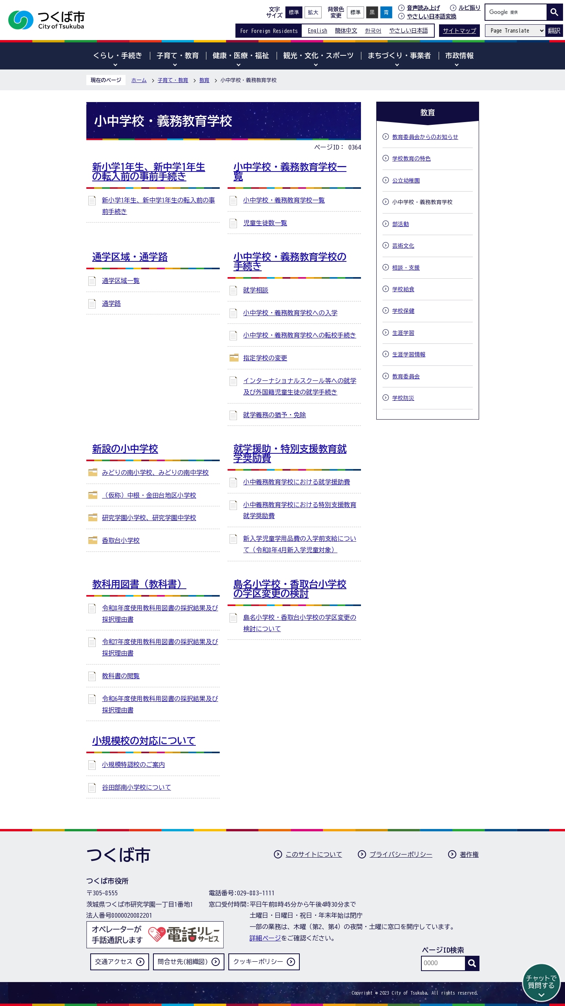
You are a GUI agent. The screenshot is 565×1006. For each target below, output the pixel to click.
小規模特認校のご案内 (133, 764)
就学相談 (255, 290)
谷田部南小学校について (136, 787)
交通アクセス (114, 962)
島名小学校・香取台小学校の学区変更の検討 (289, 588)
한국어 (373, 30)
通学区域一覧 (121, 281)
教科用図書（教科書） (139, 584)
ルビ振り (470, 8)
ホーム (139, 80)
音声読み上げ (423, 8)
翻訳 (554, 30)
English (317, 30)
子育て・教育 (173, 80)
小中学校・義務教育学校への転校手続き (299, 335)
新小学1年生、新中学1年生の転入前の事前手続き (148, 171)
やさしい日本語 (408, 30)
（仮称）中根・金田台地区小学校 (149, 495)
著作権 (469, 854)
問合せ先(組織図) (183, 962)
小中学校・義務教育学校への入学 (290, 313)
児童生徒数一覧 (265, 223)
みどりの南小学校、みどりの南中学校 (155, 472)
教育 (204, 80)
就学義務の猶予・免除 (274, 415)
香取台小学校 (121, 540)
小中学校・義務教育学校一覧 (284, 200)
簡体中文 (346, 30)
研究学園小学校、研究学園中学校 (149, 518)
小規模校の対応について (144, 740)
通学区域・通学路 (130, 256)
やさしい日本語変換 (431, 16)
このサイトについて (314, 854)
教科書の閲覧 (121, 676)
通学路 (111, 303)
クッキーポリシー (258, 962)
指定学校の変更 (265, 358)
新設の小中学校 (125, 448)
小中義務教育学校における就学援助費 (296, 482)
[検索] (518, 12)
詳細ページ (265, 938)
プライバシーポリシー (401, 854)
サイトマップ (459, 31)
